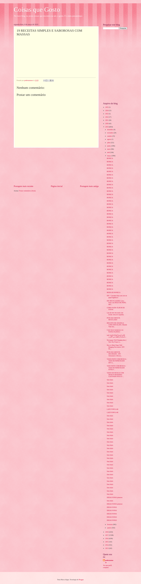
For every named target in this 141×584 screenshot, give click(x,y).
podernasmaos (109, 561)
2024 (107, 110)
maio (109, 149)
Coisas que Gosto (37, 9)
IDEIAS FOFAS (112, 507)
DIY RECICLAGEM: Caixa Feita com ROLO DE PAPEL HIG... (116, 302)
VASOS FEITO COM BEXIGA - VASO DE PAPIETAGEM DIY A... (117, 361)
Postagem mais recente (23, 186)
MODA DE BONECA (113, 292)
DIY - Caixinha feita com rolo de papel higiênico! (117, 296)
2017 (107, 535)
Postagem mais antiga (89, 186)
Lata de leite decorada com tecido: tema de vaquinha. (115, 313)
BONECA (110, 158)
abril (108, 152)
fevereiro (110, 524)
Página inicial (56, 186)
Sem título (110, 380)
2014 (107, 545)
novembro (110, 133)
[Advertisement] (56, 166)
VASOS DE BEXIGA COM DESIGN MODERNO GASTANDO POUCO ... (115, 374)
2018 (107, 532)
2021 (107, 120)
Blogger (81, 579)
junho (109, 146)
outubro (109, 136)
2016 (107, 538)
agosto (109, 139)
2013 (107, 548)
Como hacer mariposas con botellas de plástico (115, 331)
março (109, 156)
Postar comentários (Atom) (27, 191)
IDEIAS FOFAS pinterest (114, 497)
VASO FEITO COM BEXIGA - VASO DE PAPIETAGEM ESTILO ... (116, 367)
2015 (107, 542)
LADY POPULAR (112, 409)
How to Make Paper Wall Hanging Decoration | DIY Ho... (115, 347)
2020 (107, 123)
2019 (107, 127)
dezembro (110, 129)
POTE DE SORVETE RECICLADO (113, 319)
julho (109, 142)
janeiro (109, 528)
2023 (107, 114)
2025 (107, 107)
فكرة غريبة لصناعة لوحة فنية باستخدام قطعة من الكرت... (116, 336)
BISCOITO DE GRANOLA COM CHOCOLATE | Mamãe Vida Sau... (117, 325)
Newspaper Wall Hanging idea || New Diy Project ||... (116, 341)
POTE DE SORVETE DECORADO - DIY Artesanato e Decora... (114, 354)
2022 (107, 117)
